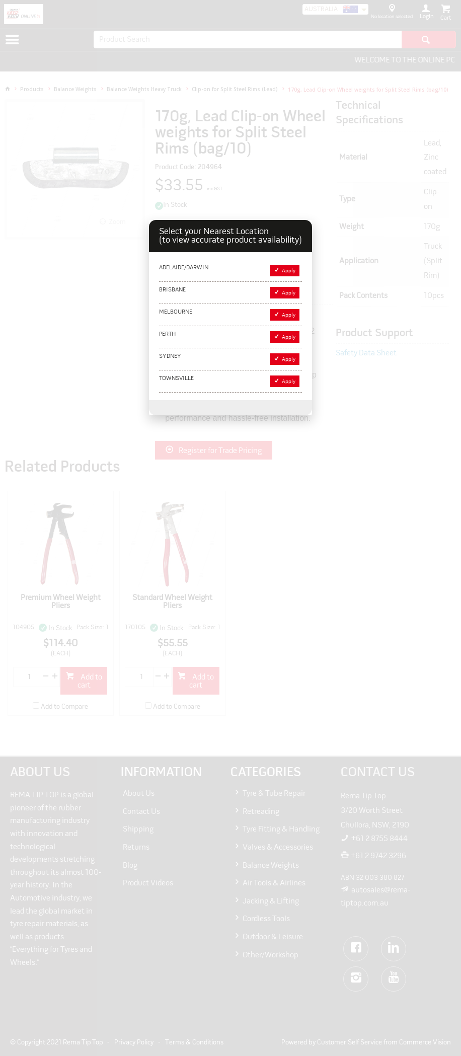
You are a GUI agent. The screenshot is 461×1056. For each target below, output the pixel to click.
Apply (288, 271)
